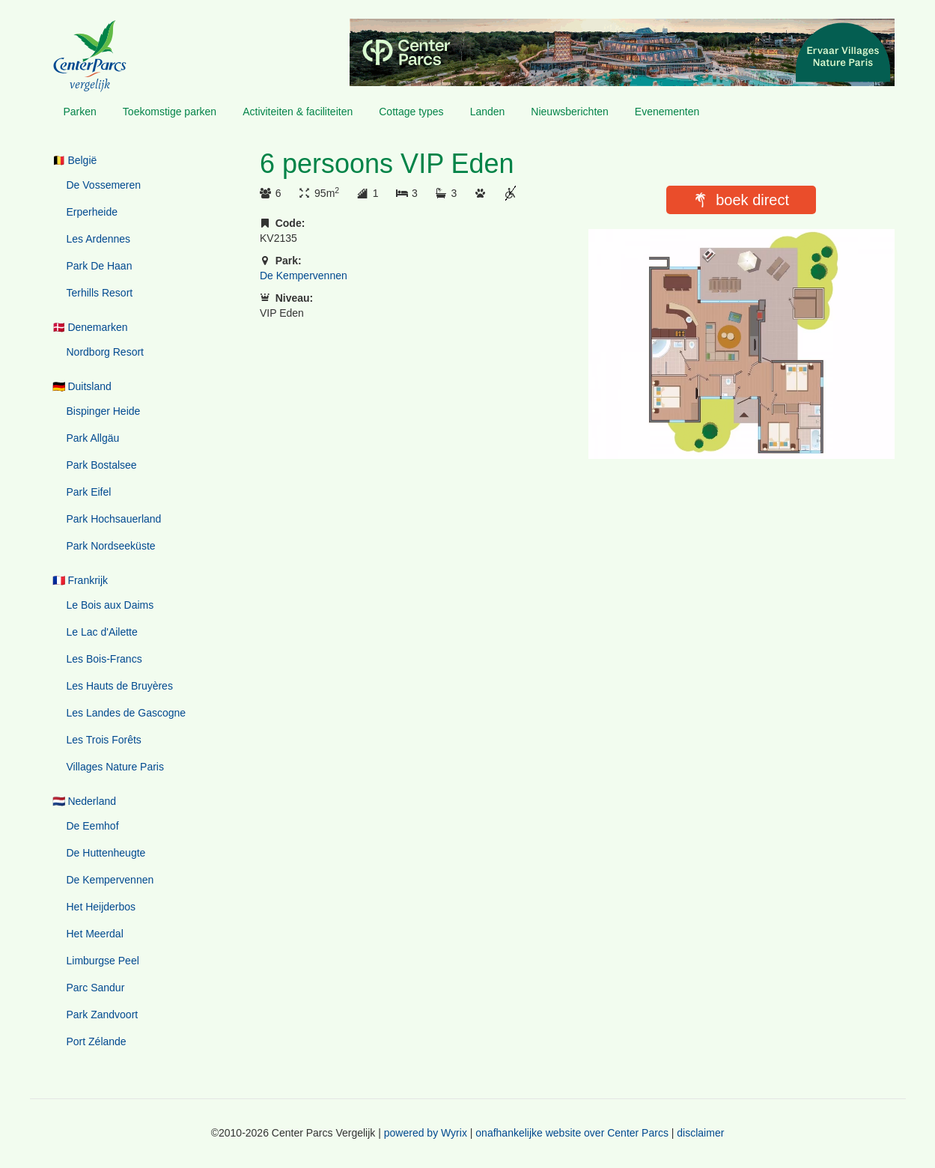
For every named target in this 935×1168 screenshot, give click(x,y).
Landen (487, 112)
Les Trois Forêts (104, 740)
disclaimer (700, 1133)
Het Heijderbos (101, 907)
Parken (80, 112)
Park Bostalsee (102, 465)
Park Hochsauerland (114, 519)
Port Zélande (97, 1041)
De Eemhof (93, 826)
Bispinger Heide (104, 411)
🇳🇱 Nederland (84, 801)
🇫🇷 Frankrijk (80, 580)
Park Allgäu (93, 438)
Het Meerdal (95, 934)
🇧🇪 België (74, 160)
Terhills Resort (100, 293)
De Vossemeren (104, 185)
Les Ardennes (99, 239)
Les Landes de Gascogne (126, 713)
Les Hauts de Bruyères (120, 686)
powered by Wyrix (425, 1133)
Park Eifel (89, 492)
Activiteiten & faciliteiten (298, 112)
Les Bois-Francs (104, 659)
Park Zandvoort (102, 1015)
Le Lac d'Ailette (102, 632)
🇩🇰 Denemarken (90, 327)
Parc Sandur (96, 988)
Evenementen (667, 112)
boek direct (752, 200)
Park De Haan (100, 266)
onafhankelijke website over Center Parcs (571, 1133)
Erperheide (92, 212)
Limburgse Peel (103, 961)
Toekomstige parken (169, 112)
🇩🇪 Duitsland (82, 386)
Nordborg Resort (105, 352)
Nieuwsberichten (570, 112)
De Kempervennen (110, 880)
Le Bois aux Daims (110, 605)
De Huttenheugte (106, 853)
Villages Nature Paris (115, 767)
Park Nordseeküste (111, 546)
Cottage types (411, 112)
